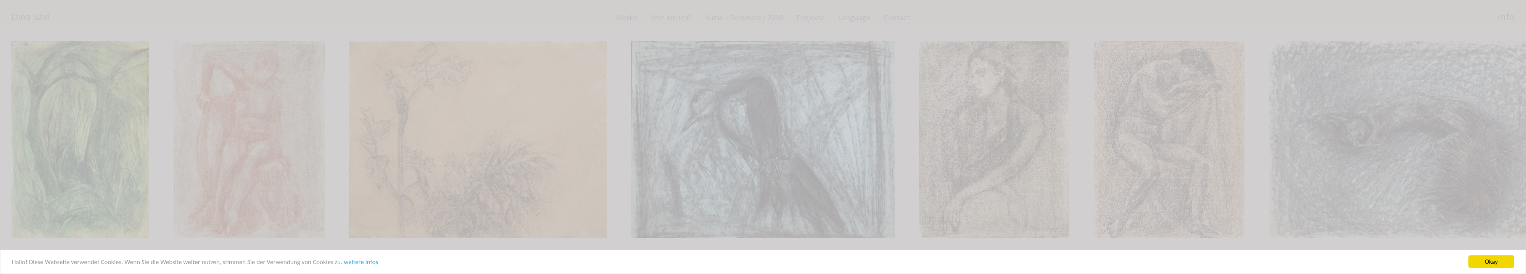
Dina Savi (30, 16)
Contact (897, 17)
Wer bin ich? (671, 17)
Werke (626, 17)
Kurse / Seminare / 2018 (744, 17)
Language (854, 17)
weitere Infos (361, 262)
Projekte (810, 17)
